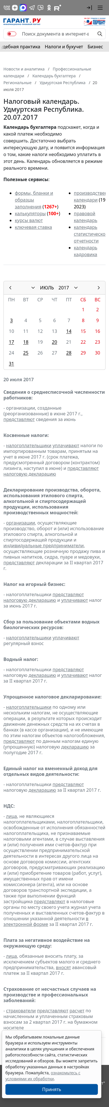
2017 (63, 288)
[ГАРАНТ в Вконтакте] (6, 7)
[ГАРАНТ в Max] (23, 7)
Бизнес (95, 46)
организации (20, 523)
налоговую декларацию (29, 474)
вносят (63, 967)
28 (68, 353)
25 (25, 353)
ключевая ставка (33, 227)
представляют (19, 419)
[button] (89, 7)
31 (11, 363)
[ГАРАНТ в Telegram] (32, 7)
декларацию (42, 675)
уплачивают (66, 445)
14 (68, 331)
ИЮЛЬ (47, 288)
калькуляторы (30, 213)
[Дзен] (15, 8)
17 (11, 342)
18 (25, 342)
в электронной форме (45, 921)
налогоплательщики (28, 445)
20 (54, 342)
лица (11, 816)
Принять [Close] (51, 1089)
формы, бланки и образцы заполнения (34, 200)
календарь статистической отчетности (91, 234)
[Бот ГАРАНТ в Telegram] (40, 7)
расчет (77, 1011)
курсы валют (29, 220)
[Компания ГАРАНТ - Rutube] (57, 7)
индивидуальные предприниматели (43, 545)
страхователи (21, 1011)
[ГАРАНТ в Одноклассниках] (49, 7)
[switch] (11, 34)
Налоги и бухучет (64, 46)
